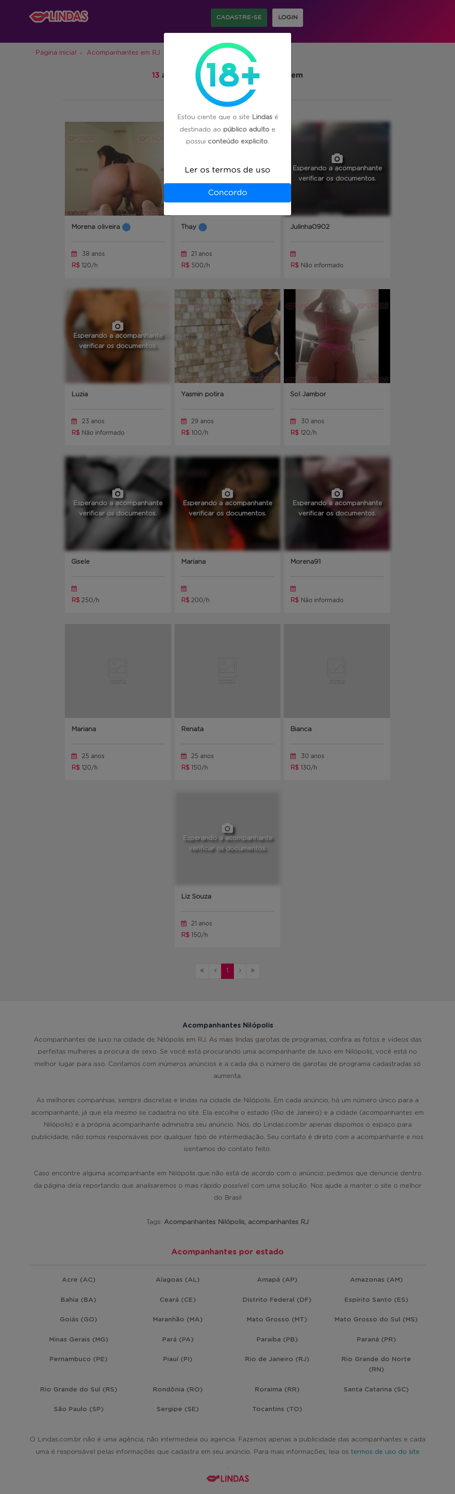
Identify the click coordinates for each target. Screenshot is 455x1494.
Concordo (227, 193)
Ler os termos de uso (227, 170)
